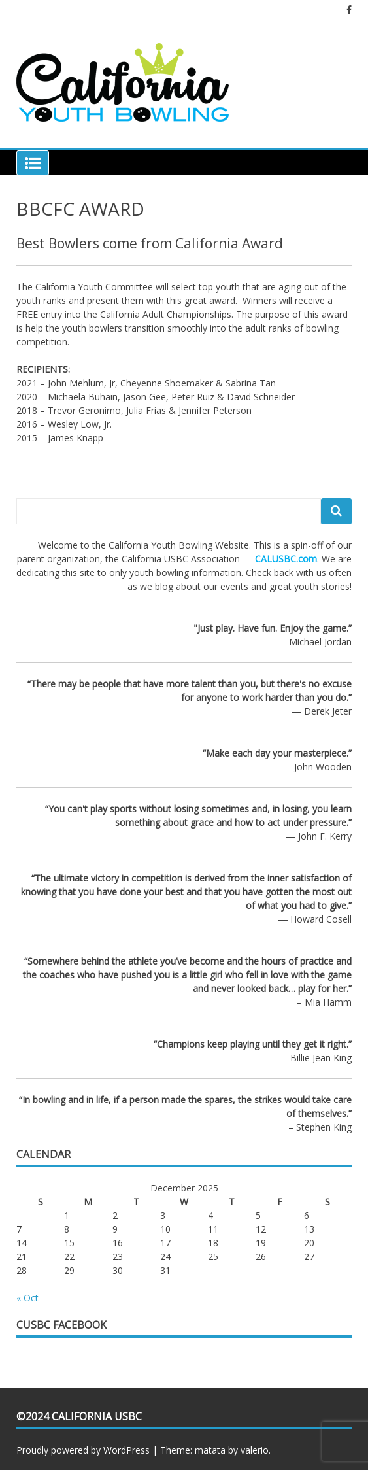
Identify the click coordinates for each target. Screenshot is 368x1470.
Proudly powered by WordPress (83, 1450)
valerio (255, 1450)
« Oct (27, 1297)
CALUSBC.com (286, 559)
